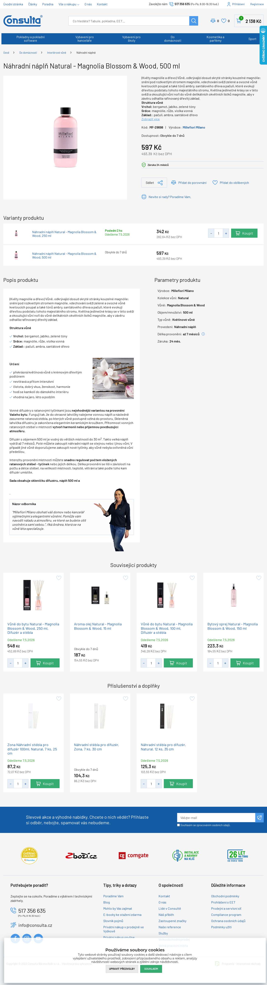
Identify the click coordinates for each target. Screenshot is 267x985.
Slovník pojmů (113, 921)
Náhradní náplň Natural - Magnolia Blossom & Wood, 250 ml (64, 233)
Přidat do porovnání (192, 182)
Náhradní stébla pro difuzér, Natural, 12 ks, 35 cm (163, 747)
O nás (88, 4)
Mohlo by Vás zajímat (117, 908)
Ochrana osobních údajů (228, 921)
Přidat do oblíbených (234, 182)
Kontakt (102, 4)
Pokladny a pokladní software (30, 38)
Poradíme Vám (113, 896)
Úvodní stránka (13, 4)
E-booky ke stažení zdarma (122, 914)
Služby (163, 933)
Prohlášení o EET (223, 902)
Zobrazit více (150, 119)
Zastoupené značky (172, 921)
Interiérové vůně (56, 52)
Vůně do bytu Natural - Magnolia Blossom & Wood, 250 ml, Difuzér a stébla (33, 628)
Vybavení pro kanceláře (84, 38)
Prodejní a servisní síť (226, 908)
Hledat (193, 21)
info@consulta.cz (35, 925)
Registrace (257, 4)
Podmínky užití (221, 927)
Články (32, 4)
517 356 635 (182, 4)
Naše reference (170, 927)
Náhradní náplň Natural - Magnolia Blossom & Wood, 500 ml (64, 255)
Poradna (47, 4)
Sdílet (150, 182)
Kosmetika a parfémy (215, 38)
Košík (250, 20)
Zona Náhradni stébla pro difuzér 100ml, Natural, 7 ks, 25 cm (32, 749)
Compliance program (226, 914)
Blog (106, 902)
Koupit (247, 233)
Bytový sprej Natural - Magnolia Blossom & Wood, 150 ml (232, 626)
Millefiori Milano (194, 127)
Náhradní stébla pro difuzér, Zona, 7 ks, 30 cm (96, 747)
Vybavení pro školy (131, 38)
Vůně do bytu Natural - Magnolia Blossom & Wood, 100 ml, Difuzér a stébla (167, 628)
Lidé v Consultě (170, 908)
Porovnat (218, 21)
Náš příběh (166, 914)
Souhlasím (151, 968)
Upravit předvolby (122, 968)
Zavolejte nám (158, 4)
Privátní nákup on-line (119, 937)
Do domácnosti (172, 38)
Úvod (6, 52)
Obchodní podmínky (225, 896)
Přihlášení (238, 4)
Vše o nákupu (67, 4)
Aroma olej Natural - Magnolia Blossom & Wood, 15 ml (98, 626)
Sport (252, 39)
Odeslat (259, 817)
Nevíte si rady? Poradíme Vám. (170, 197)
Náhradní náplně (86, 52)
